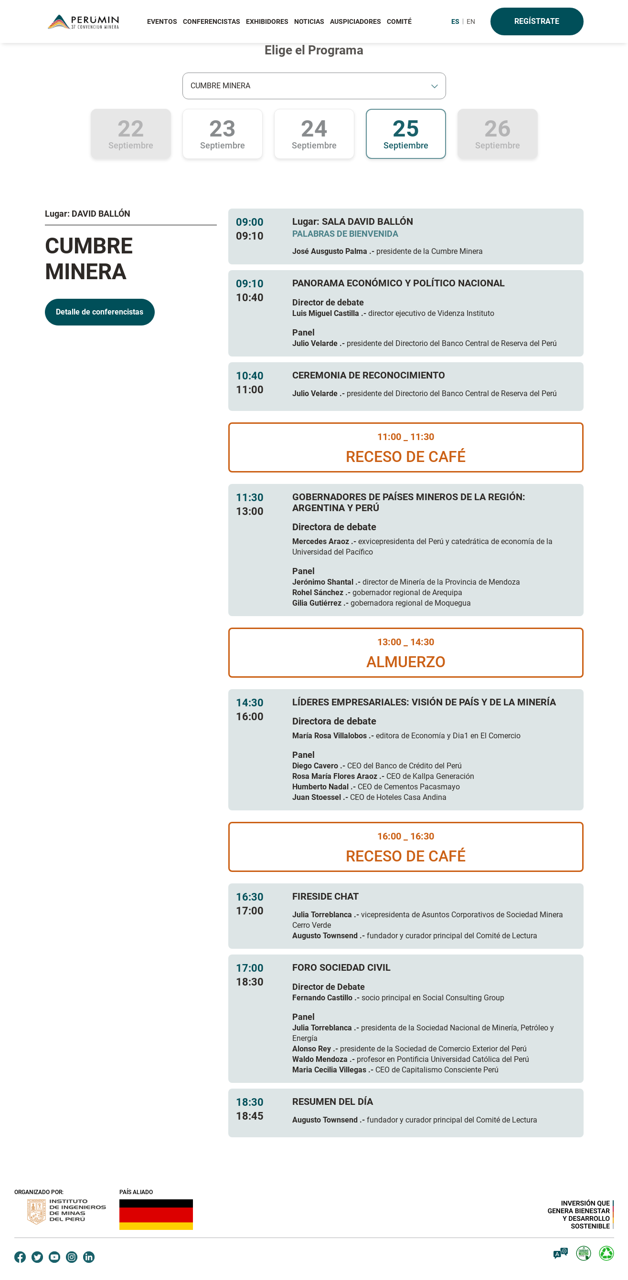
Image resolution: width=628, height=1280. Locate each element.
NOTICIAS (309, 21)
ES (455, 21)
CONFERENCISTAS (211, 21)
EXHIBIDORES (267, 21)
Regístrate (536, 21)
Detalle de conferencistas (99, 311)
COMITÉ (399, 21)
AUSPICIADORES (355, 21)
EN (471, 21)
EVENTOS (162, 21)
